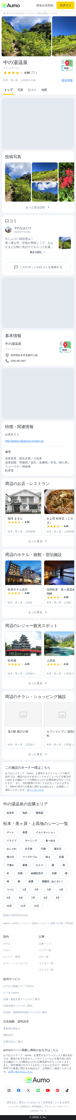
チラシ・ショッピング (15, 963)
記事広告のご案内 (13, 1041)
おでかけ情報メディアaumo (18, 986)
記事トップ (45, 943)
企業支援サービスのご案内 (17, 1006)
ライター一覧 (46, 963)
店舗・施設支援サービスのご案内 (21, 999)
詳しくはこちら (35, 789)
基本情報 (67, 80)
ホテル (7, 943)
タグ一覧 (44, 957)
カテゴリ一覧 (46, 970)
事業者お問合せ (11, 1028)
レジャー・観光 (11, 957)
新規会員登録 (44, 5)
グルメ (7, 950)
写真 (20, 89)
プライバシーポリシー (56, 1106)
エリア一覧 (45, 950)
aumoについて (39, 1110)
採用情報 (47, 1102)
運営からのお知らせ (30, 1102)
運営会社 (11, 1102)
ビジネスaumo (11, 992)
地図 (44, 89)
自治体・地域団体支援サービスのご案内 (25, 1012)
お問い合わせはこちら (20, 1071)
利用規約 (37, 1106)
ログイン (65, 5)
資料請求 (8, 1035)
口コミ (32, 89)
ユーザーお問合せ (20, 1106)
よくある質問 (62, 1102)
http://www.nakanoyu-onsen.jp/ (24, 441)
